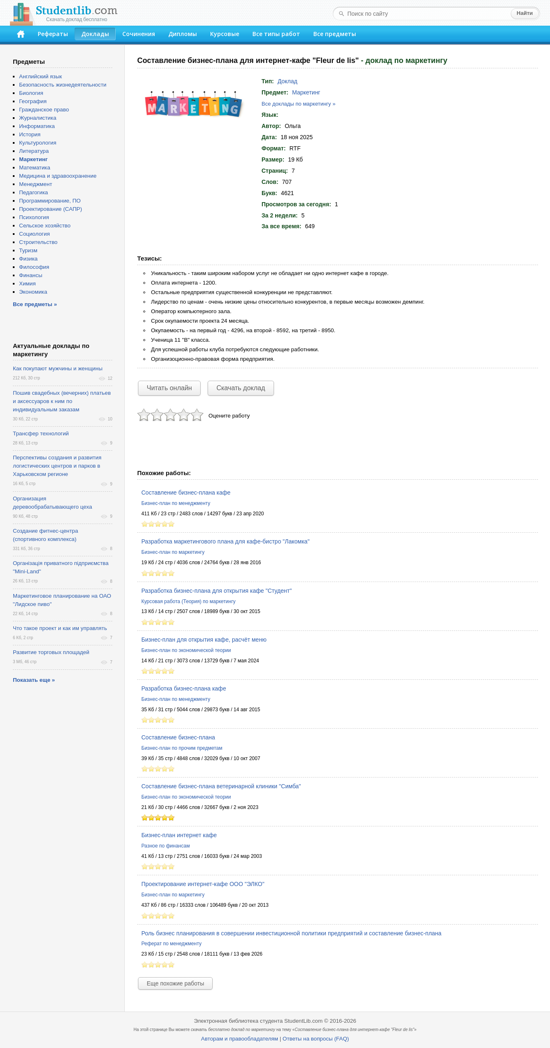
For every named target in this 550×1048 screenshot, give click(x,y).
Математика (34, 167)
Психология (34, 217)
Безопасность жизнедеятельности (63, 85)
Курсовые (224, 34)
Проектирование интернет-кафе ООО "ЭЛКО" (202, 884)
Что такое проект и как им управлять (60, 628)
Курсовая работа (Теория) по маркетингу (188, 601)
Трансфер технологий (41, 433)
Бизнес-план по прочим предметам (182, 748)
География (32, 101)
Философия (34, 267)
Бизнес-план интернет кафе (179, 835)
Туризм (28, 250)
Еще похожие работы (175, 983)
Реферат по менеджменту (171, 944)
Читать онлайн (169, 387)
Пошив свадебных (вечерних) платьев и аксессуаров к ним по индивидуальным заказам (62, 401)
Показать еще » (34, 680)
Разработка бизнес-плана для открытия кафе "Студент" (216, 590)
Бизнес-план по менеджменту (175, 503)
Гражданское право (44, 109)
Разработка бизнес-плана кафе (183, 688)
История (30, 134)
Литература (34, 151)
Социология (34, 234)
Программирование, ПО (50, 201)
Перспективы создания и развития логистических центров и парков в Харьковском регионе (57, 465)
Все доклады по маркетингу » (298, 104)
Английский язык (40, 76)
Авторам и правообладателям (239, 1039)
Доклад (288, 81)
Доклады (95, 34)
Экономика (33, 292)
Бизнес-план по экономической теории (186, 650)
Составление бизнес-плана (178, 737)
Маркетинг (306, 92)
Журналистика (37, 118)
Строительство (38, 242)
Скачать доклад (240, 387)
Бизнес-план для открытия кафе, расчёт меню (204, 639)
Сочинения (138, 34)
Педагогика (33, 192)
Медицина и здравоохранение (58, 176)
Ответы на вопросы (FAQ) (316, 1039)
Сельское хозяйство (44, 225)
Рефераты (53, 34)
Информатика (37, 126)
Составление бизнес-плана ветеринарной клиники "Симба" (221, 786)
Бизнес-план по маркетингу (172, 552)
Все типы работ (276, 34)
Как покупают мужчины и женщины (57, 368)
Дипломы (182, 34)
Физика (28, 259)
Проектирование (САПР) (50, 209)
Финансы (30, 275)
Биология (31, 93)
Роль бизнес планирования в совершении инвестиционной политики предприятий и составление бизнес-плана (291, 933)
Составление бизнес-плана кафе (185, 492)
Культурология (37, 143)
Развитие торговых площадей (51, 652)
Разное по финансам (165, 846)
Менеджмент (35, 184)
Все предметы (334, 34)
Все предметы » (35, 304)
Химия (27, 283)
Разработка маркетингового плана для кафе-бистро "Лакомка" (225, 541)
